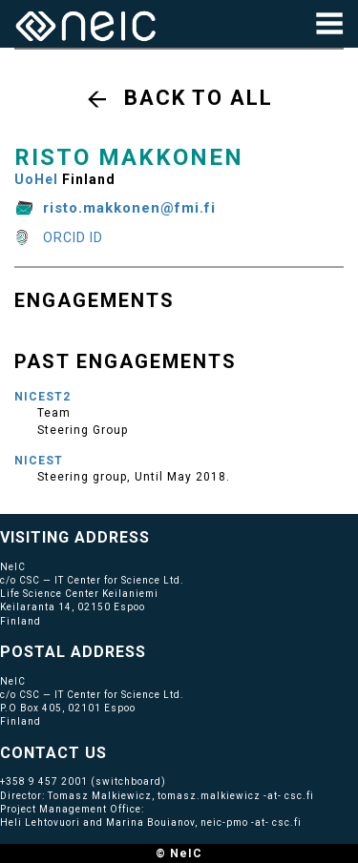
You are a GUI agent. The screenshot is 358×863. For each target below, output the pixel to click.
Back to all (198, 98)
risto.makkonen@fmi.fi (129, 207)
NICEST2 (42, 396)
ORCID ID (73, 237)
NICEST (38, 460)
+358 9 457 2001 (44, 781)
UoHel (36, 179)
